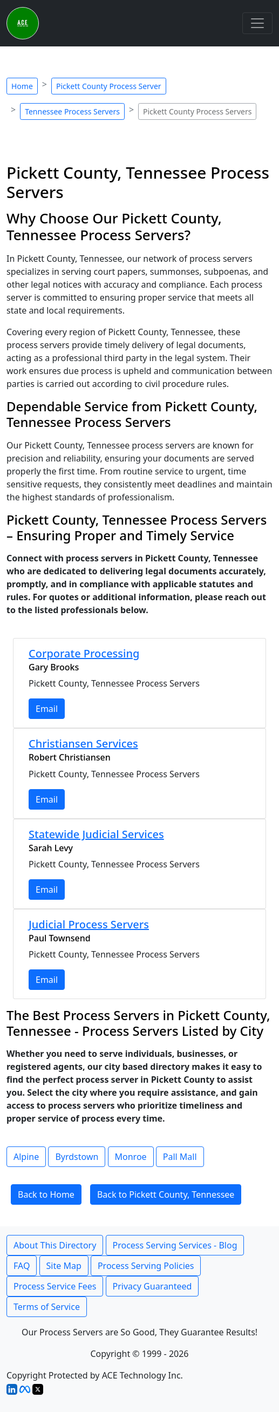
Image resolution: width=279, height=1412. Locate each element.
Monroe (131, 1157)
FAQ (21, 1266)
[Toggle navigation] (257, 23)
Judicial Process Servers (89, 924)
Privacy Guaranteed (152, 1286)
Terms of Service (46, 1307)
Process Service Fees (54, 1286)
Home (22, 86)
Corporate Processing (84, 653)
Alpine (26, 1157)
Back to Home (46, 1194)
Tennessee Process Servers (72, 111)
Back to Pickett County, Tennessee (165, 1194)
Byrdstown (76, 1157)
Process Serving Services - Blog (175, 1245)
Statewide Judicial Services (96, 834)
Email (47, 709)
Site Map (63, 1266)
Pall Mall (180, 1157)
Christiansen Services (83, 743)
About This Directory (54, 1245)
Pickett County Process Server (108, 86)
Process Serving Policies (146, 1266)
